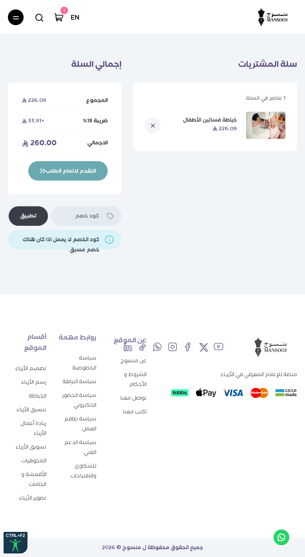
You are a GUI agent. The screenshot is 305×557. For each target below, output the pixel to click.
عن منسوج (133, 357)
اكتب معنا (135, 408)
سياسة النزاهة (79, 375)
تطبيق (28, 215)
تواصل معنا (133, 394)
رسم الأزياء (33, 374)
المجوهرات (33, 453)
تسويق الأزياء (31, 439)
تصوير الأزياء (32, 490)
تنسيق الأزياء (31, 402)
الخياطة (37, 388)
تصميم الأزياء (30, 361)
